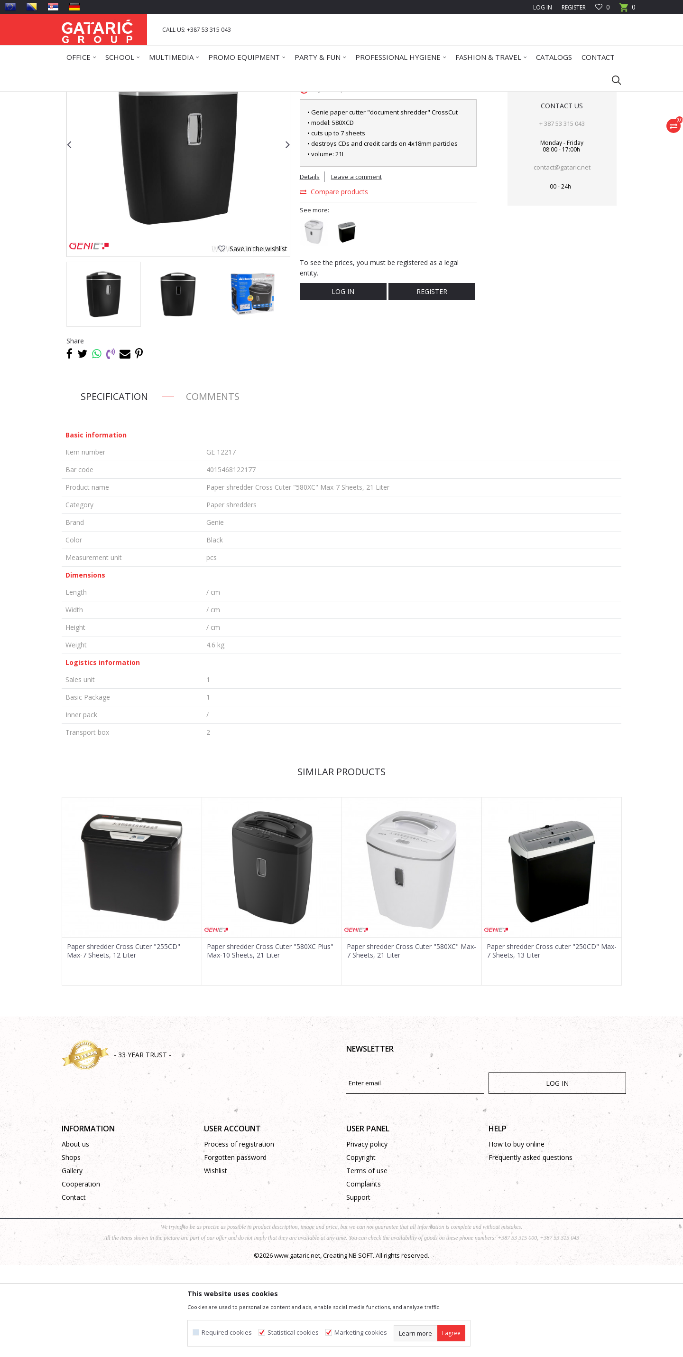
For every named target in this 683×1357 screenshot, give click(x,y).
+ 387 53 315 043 (562, 215)
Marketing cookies (360, 1332)
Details (310, 268)
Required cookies (227, 1332)
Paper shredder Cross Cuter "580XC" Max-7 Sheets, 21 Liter (411, 1042)
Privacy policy (367, 1235)
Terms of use (367, 1262)
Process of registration (239, 1235)
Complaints (363, 1275)
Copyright (361, 1248)
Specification (114, 488)
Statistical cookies (293, 1332)
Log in (343, 383)
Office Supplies (158, 98)
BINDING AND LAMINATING (221, 98)
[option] (103, 385)
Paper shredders (287, 98)
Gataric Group (81, 98)
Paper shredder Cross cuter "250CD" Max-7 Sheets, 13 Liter (552, 1042)
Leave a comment (356, 268)
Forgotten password (235, 1248)
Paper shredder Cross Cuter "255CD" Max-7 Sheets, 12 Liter (123, 1042)
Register (574, 7)
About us (75, 1235)
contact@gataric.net (562, 259)
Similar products (341, 863)
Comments (213, 488)
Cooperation (81, 1275)
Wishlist (215, 1262)
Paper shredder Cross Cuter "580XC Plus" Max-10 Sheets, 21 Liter (270, 1042)
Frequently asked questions (530, 1248)
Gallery (72, 1262)
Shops (71, 1248)
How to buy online (517, 1235)
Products (119, 98)
